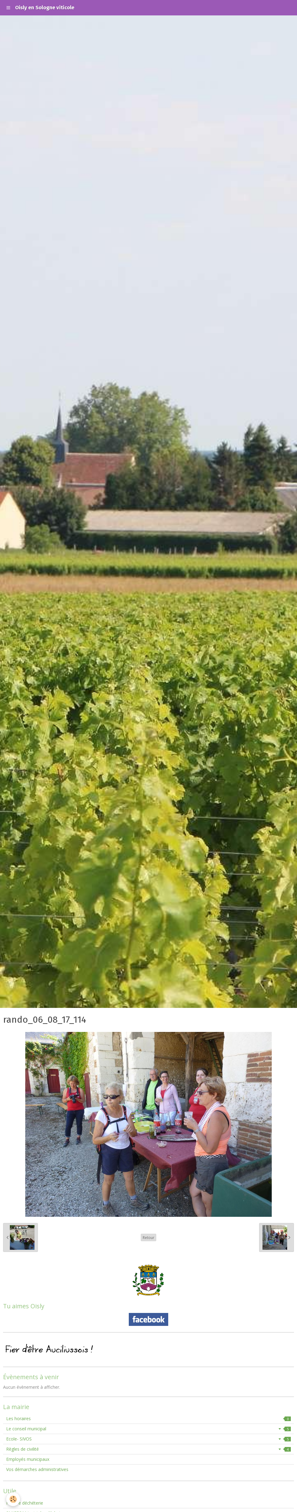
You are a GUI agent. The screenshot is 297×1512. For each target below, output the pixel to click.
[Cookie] (13, 1499)
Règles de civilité (148, 1449)
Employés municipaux (27, 1459)
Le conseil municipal (148, 1429)
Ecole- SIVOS (148, 1439)
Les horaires (148, 1418)
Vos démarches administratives (37, 1469)
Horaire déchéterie (24, 1503)
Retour (148, 1237)
